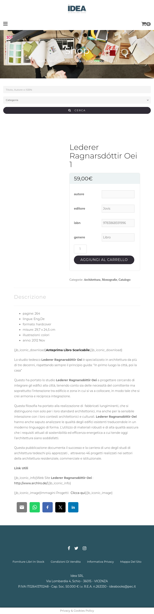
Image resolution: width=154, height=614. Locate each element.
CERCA (77, 110)
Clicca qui (78, 493)
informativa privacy (100, 561)
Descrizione (30, 297)
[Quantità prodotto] (80, 249)
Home (42, 61)
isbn (77, 223)
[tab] (30, 297)
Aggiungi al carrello (104, 260)
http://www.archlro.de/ (30, 483)
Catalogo (124, 279)
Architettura (60, 61)
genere (79, 237)
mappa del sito (130, 561)
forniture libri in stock (28, 561)
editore (79, 208)
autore (79, 194)
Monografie (109, 279)
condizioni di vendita (66, 561)
